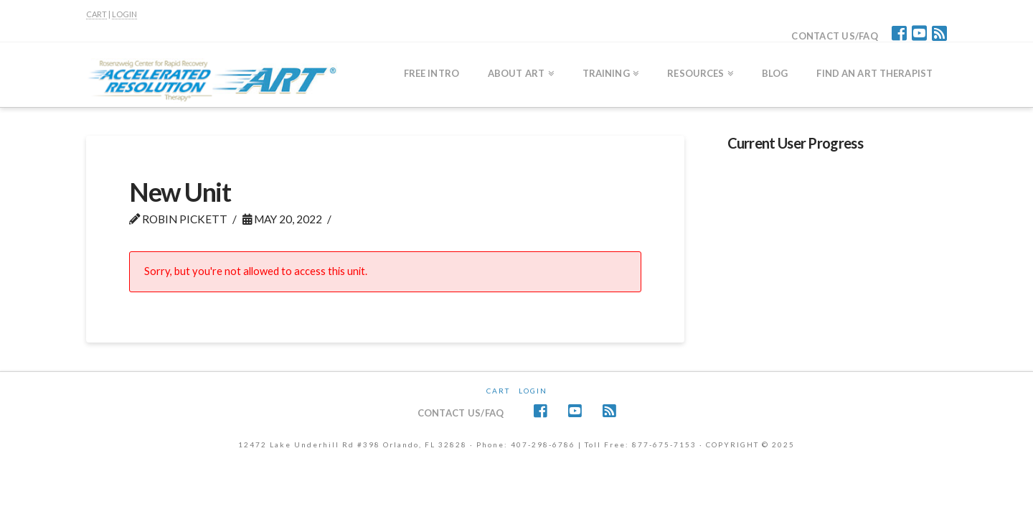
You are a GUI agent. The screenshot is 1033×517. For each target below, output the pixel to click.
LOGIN (124, 14)
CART (96, 14)
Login (533, 390)
